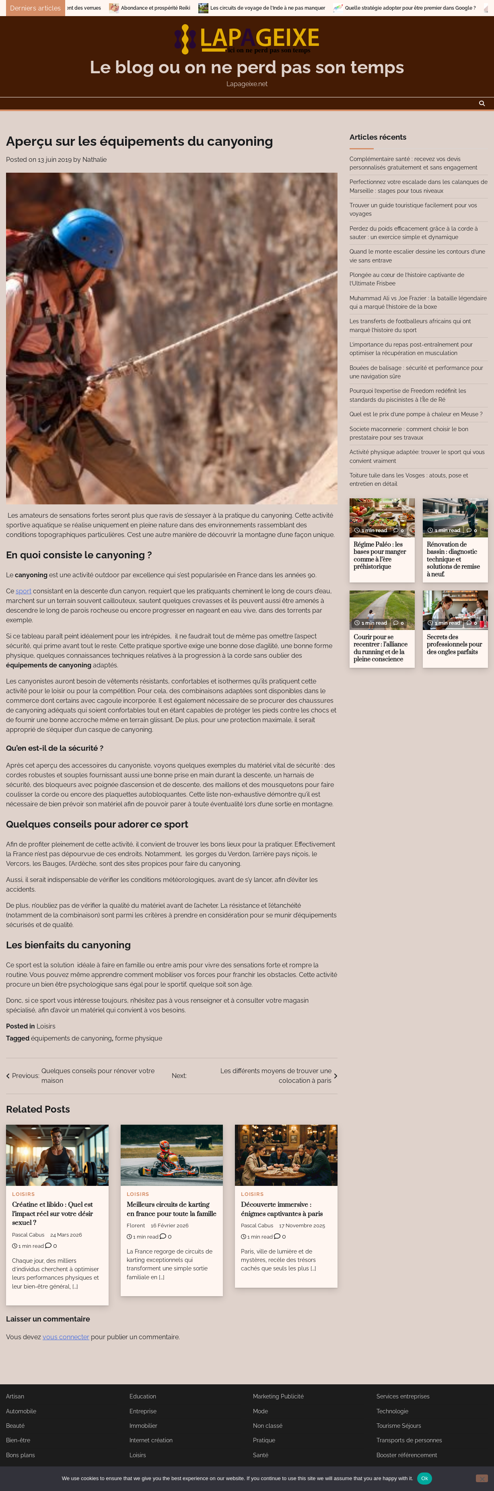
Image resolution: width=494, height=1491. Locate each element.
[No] (482, 1478)
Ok (424, 1478)
